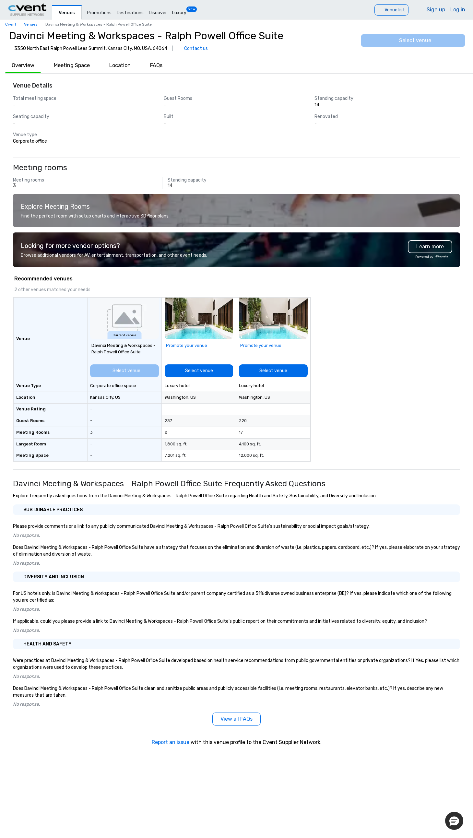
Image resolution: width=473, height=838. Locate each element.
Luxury (179, 13)
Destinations (130, 13)
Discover (158, 13)
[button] (454, 821)
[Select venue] (413, 40)
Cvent (10, 24)
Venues (67, 13)
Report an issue (170, 742)
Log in (457, 9)
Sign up (436, 9)
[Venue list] (391, 10)
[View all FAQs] (236, 719)
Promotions (99, 13)
